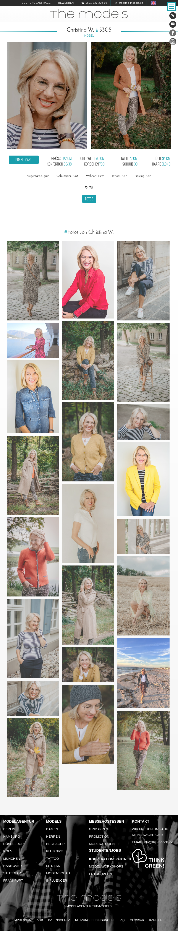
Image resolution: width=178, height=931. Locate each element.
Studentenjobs (105, 850)
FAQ (122, 920)
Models (53, 821)
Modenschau (58, 873)
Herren (53, 836)
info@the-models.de (158, 842)
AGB (40, 920)
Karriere (156, 920)
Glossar (137, 920)
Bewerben (66, 3)
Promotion (99, 836)
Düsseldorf (14, 844)
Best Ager (55, 844)
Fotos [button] (89, 198)
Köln (7, 851)
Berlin (9, 829)
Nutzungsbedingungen (94, 920)
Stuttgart (13, 873)
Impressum (23, 920)
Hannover (12, 866)
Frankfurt (13, 880)
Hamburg (11, 836)
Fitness (53, 866)
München (11, 858)
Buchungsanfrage (36, 3)
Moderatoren (102, 844)
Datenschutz (59, 920)
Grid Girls (98, 829)
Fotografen (100, 874)
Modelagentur (18, 821)
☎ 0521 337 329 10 (94, 3)
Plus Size (54, 851)
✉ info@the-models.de (129, 3)
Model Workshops (106, 866)
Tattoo (52, 858)
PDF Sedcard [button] (23, 159)
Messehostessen (106, 821)
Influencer (56, 880)
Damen (52, 829)
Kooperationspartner (110, 859)
